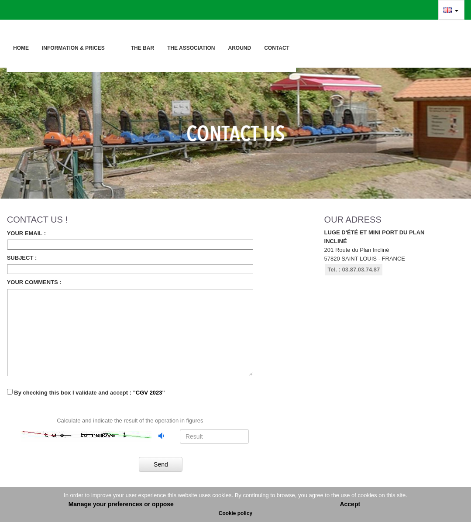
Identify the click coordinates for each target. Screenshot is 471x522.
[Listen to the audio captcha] (162, 436)
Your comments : (34, 282)
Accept (350, 504)
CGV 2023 (149, 392)
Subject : (22, 257)
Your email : (26, 233)
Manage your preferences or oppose (121, 504)
